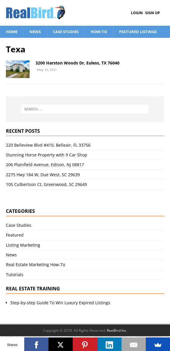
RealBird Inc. (117, 330)
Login (137, 12)
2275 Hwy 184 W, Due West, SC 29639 (43, 174)
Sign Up (152, 12)
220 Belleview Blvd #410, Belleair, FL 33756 (48, 145)
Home (11, 31)
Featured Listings (138, 31)
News (35, 31)
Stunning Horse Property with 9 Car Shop (46, 155)
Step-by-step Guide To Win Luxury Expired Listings (60, 302)
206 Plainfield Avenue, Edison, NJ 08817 (45, 164)
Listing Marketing (23, 245)
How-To (99, 31)
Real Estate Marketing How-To (35, 264)
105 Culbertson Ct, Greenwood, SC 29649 (46, 184)
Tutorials (14, 274)
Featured (15, 235)
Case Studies (66, 31)
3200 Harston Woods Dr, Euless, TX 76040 (77, 63)
